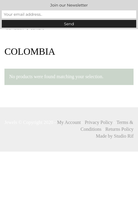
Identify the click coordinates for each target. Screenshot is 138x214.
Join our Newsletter (69, 5)
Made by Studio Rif (115, 136)
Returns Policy (119, 129)
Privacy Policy (99, 122)
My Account (69, 122)
